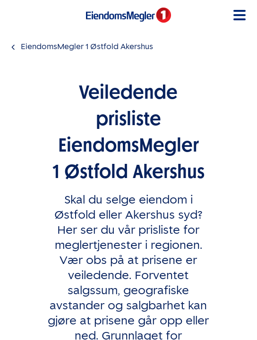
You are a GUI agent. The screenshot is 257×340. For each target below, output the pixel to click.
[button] (239, 15)
